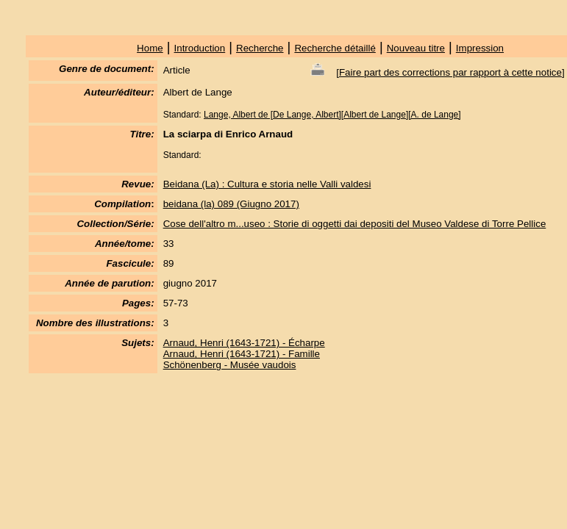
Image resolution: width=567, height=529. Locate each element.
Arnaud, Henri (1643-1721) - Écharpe (244, 342)
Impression (480, 48)
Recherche (259, 48)
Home (150, 48)
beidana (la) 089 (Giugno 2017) (231, 203)
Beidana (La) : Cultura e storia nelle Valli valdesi (267, 184)
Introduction (200, 48)
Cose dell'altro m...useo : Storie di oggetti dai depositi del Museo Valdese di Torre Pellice (354, 223)
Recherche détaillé (334, 48)
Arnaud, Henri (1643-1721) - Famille (241, 353)
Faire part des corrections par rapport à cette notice (450, 72)
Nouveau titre (416, 48)
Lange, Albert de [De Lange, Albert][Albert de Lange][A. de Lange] (332, 114)
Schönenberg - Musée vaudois (229, 364)
